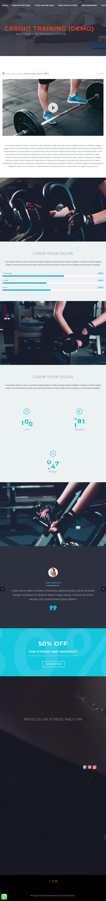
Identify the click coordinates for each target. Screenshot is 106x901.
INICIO (5, 5)
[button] (53, 107)
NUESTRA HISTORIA (21, 5)
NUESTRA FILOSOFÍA (67, 5)
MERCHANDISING (89, 5)
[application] (53, 107)
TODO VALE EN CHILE (44, 5)
